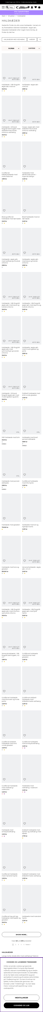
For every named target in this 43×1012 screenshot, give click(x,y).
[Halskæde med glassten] (11, 513)
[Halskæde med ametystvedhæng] (11, 819)
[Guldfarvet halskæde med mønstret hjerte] (11, 862)
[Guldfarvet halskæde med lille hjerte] (31, 470)
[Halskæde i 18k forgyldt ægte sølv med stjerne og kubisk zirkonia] (31, 292)
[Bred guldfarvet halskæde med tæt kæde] (11, 205)
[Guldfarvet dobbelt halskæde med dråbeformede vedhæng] (31, 686)
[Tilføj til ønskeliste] (4, 78)
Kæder (32, 39)
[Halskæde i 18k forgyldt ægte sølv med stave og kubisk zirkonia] (11, 292)
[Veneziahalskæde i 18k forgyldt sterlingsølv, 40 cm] (11, 642)
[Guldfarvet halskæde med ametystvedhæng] (31, 730)
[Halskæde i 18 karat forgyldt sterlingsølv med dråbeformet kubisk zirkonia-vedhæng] (11, 117)
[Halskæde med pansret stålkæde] (11, 470)
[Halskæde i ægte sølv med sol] (31, 72)
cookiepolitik (8, 988)
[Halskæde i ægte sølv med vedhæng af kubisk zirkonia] (11, 248)
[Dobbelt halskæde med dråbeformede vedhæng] (31, 862)
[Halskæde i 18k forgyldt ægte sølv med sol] (11, 72)
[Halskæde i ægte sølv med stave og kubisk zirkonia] (31, 248)
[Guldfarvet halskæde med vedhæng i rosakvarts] (11, 775)
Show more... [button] (21, 934)
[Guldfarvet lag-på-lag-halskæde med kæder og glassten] (11, 905)
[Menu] (3, 7)
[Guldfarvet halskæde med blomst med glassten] (31, 642)
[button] (33, 7)
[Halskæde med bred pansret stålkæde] (31, 426)
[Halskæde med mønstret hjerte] (31, 905)
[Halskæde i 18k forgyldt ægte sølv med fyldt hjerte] (31, 598)
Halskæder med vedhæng (14, 39)
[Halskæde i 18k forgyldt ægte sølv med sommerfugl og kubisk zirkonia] (11, 337)
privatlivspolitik (19, 986)
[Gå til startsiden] (21, 7)
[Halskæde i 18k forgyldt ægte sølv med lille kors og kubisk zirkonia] (11, 598)
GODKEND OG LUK (21, 1005)
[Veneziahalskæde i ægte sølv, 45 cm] (31, 555)
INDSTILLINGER (21, 998)
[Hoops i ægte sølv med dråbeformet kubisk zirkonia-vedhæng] (31, 117)
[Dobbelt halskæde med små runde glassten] (31, 382)
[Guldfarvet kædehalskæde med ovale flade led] (11, 161)
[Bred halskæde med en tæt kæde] (31, 205)
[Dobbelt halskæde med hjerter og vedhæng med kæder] (31, 819)
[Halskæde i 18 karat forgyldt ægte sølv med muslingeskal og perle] (11, 382)
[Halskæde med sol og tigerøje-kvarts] (31, 513)
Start (3, 16)
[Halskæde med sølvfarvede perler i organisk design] (31, 161)
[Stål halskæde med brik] (11, 426)
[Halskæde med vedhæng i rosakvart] (31, 775)
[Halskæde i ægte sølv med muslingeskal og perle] (31, 337)
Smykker (11, 16)
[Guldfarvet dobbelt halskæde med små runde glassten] (11, 730)
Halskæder (21, 16)
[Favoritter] (36, 7)
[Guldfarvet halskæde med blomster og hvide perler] (11, 686)
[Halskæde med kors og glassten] (11, 555)
